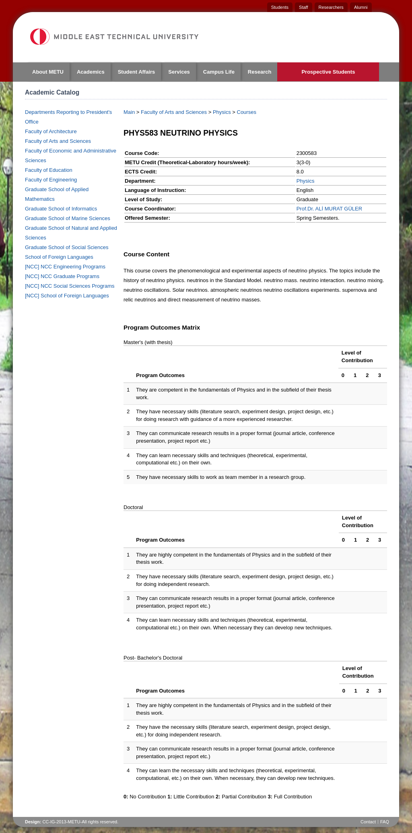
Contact (368, 822)
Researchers (331, 7)
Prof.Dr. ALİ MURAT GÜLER (330, 209)
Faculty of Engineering (51, 180)
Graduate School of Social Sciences (66, 247)
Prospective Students (328, 72)
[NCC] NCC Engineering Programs (65, 267)
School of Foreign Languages (59, 257)
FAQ (384, 822)
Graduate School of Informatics (61, 209)
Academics (91, 72)
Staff (303, 7)
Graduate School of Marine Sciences (67, 218)
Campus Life (219, 72)
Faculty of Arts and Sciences (58, 141)
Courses (246, 112)
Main (129, 112)
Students (279, 7)
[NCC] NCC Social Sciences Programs (70, 286)
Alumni (361, 7)
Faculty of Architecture (51, 131)
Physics (222, 112)
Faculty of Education (48, 170)
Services (179, 72)
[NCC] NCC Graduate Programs (62, 276)
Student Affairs (136, 72)
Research (260, 72)
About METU (48, 72)
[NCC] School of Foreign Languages (67, 296)
